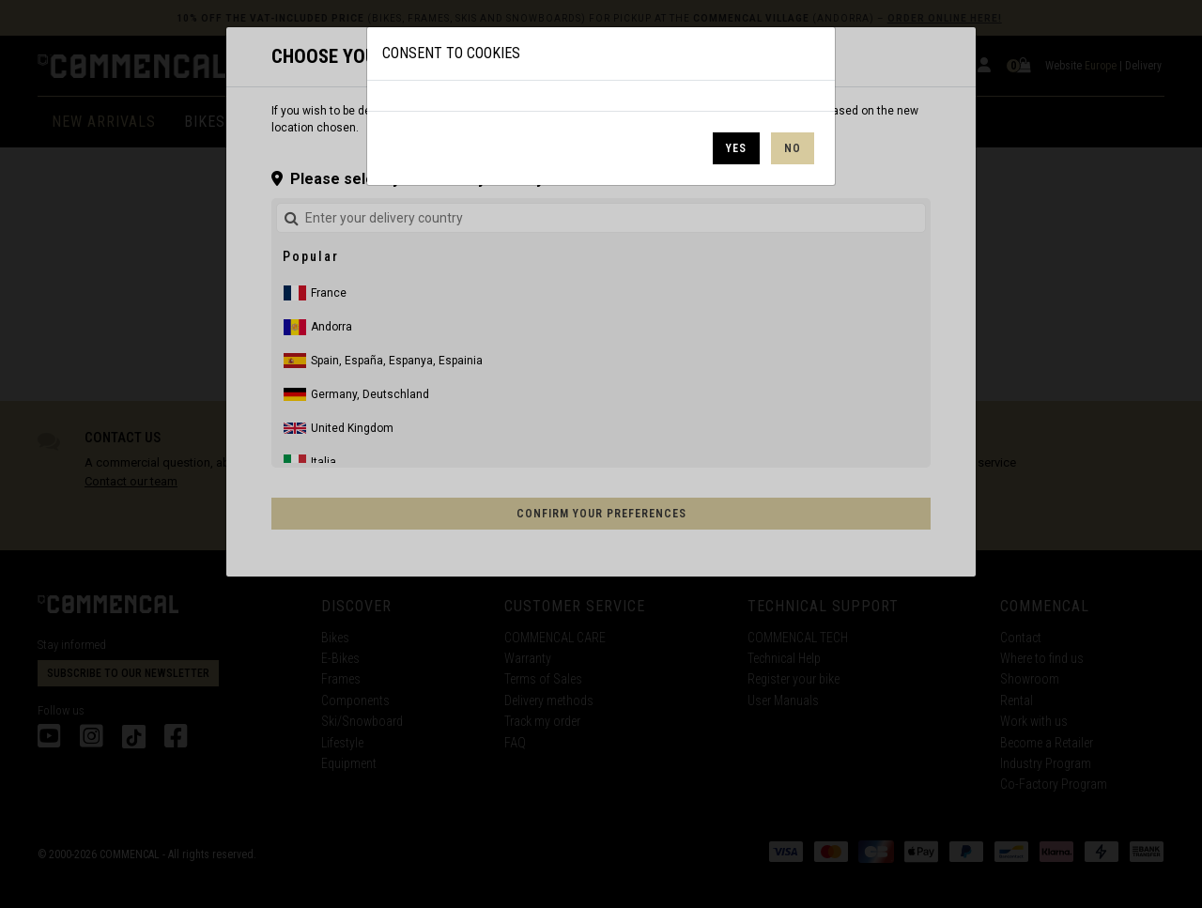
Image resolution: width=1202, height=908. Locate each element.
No (792, 148)
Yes (736, 148)
